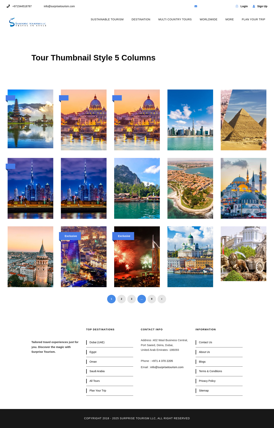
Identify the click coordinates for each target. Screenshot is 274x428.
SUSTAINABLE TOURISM (107, 19)
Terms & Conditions (210, 371)
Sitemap (204, 390)
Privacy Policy (207, 380)
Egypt (93, 351)
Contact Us (205, 342)
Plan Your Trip (98, 390)
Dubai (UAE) (97, 342)
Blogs (202, 361)
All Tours (95, 380)
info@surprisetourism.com (166, 367)
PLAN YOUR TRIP (253, 19)
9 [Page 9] (151, 299)
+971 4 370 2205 (162, 360)
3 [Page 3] (131, 299)
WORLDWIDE (208, 19)
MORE (229, 19)
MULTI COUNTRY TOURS (175, 19)
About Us (204, 351)
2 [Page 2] (121, 299)
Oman (93, 361)
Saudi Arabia (97, 371)
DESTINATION (141, 19)
